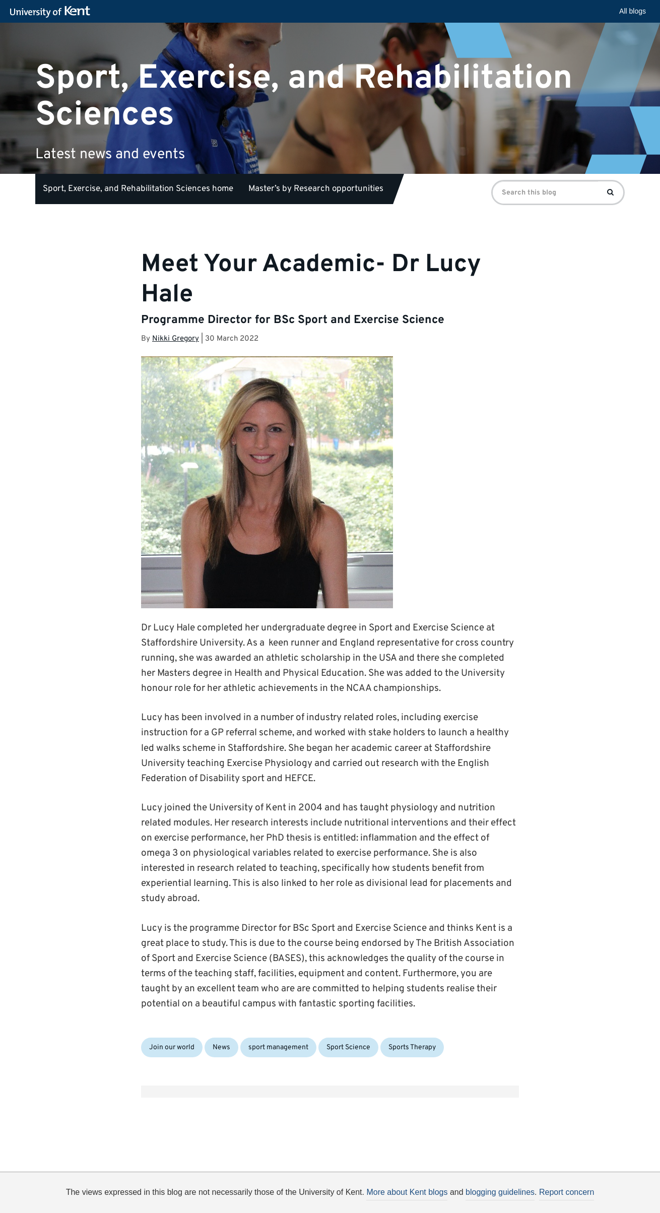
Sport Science (348, 1047)
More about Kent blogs (406, 1192)
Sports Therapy (412, 1047)
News (221, 1047)
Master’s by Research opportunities (315, 189)
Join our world (171, 1047)
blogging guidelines (500, 1192)
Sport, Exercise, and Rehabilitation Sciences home (138, 189)
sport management (278, 1047)
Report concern (566, 1192)
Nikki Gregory (175, 339)
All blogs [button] (632, 11)
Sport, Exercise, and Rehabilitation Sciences (303, 96)
